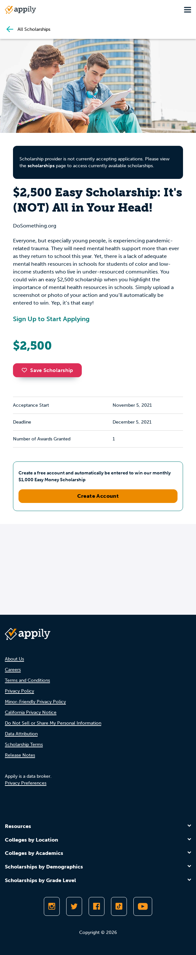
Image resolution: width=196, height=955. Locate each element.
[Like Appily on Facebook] (96, 906)
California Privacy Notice (30, 712)
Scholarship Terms (24, 744)
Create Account (98, 496)
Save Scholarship (47, 370)
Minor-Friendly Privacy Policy (35, 702)
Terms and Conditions (27, 680)
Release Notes (20, 755)
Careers (13, 669)
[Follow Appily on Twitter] (74, 906)
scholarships (41, 166)
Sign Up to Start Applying (51, 319)
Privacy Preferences (25, 783)
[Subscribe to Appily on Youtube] (142, 906)
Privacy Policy (19, 691)
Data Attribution (21, 734)
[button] (26, 370)
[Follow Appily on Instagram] (52, 906)
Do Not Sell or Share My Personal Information (53, 723)
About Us (14, 659)
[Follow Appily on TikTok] (119, 906)
